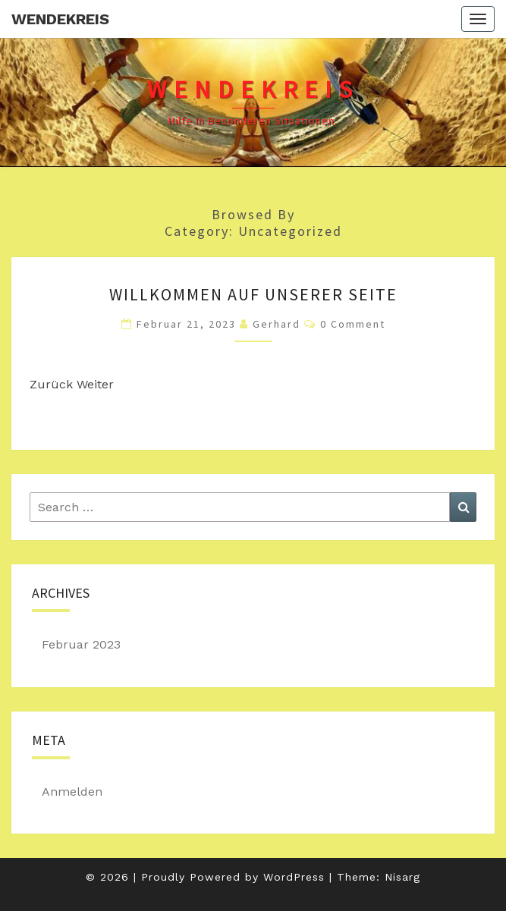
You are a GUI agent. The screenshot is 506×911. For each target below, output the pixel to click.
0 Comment (352, 324)
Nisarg (402, 877)
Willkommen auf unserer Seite (253, 294)
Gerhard (276, 324)
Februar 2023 (81, 644)
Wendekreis (60, 19)
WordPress (294, 877)
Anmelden (72, 791)
